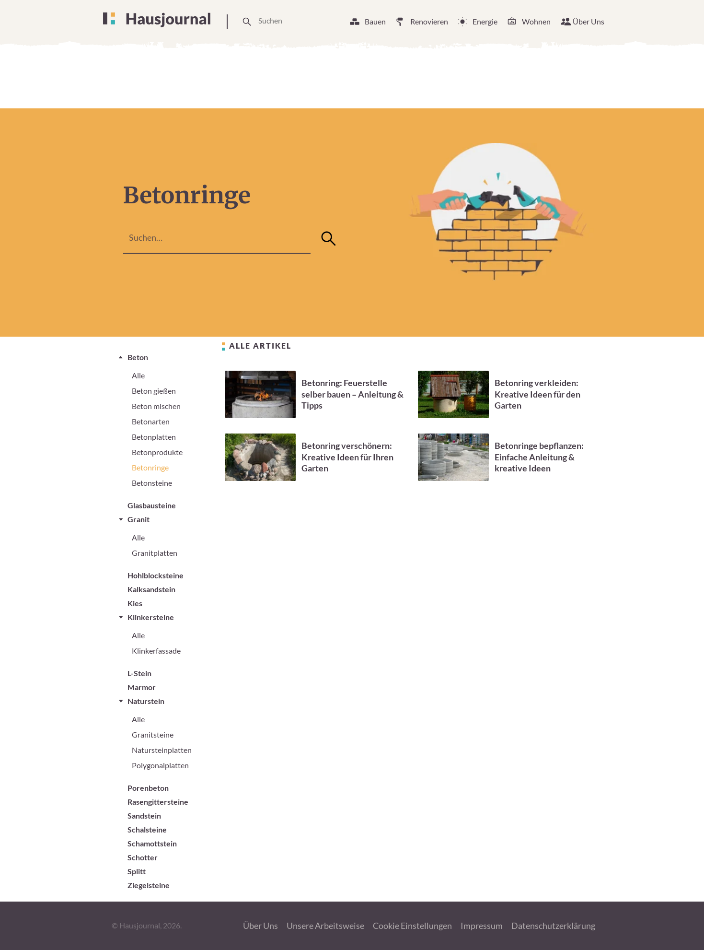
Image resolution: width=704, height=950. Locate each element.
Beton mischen (156, 405)
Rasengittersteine (157, 801)
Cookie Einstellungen (412, 925)
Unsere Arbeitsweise (325, 925)
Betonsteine (152, 482)
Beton (137, 357)
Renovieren (429, 21)
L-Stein (139, 673)
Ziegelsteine (148, 885)
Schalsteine (147, 829)
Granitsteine (152, 734)
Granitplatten (154, 552)
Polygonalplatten (160, 765)
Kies (134, 603)
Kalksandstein (151, 589)
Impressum (482, 925)
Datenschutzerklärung (553, 925)
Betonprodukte (157, 452)
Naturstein (145, 700)
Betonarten (151, 421)
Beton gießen (154, 390)
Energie (485, 21)
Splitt (136, 871)
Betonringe (150, 467)
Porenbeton (148, 787)
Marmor (141, 687)
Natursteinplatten (162, 749)
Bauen (375, 21)
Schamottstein (152, 843)
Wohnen (536, 21)
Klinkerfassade (156, 650)
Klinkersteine (150, 617)
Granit (138, 519)
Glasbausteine (151, 505)
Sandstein (144, 815)
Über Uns (588, 21)
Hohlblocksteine (155, 575)
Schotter (142, 857)
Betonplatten (154, 436)
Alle (138, 375)
